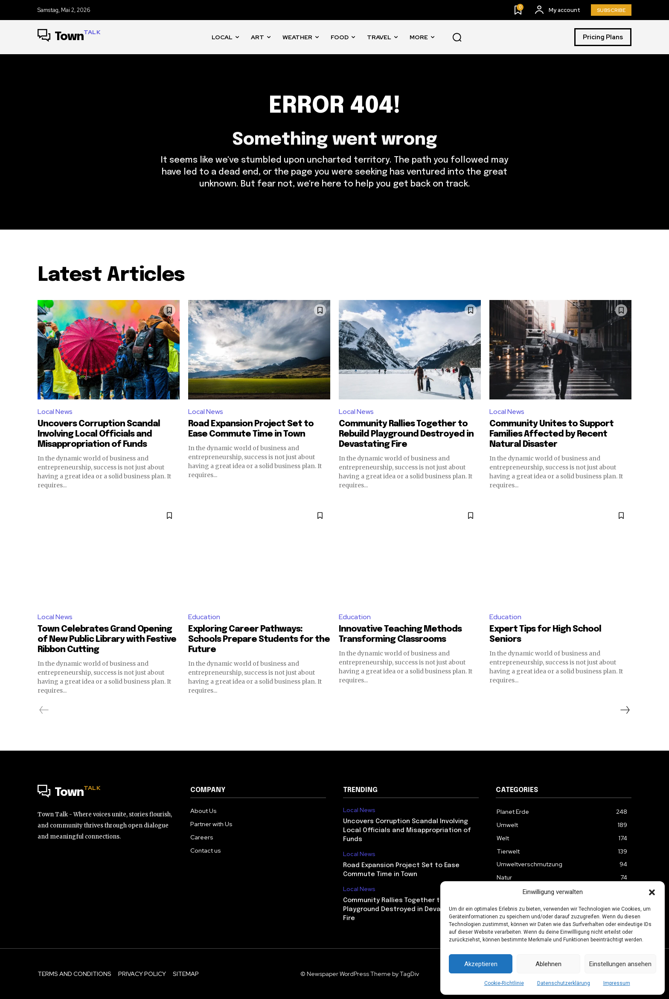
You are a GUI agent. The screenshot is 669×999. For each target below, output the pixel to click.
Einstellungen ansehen (620, 964)
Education (204, 616)
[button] (652, 892)
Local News (55, 411)
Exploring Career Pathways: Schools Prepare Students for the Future (259, 639)
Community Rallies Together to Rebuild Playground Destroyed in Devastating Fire (406, 434)
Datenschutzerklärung (563, 983)
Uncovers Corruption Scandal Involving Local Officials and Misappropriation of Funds (99, 434)
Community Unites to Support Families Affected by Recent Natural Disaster (551, 434)
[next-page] (624, 710)
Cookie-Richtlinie (504, 983)
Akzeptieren (480, 964)
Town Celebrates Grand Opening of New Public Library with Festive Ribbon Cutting (107, 639)
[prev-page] (44, 710)
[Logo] (69, 37)
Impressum (616, 983)
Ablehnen (548, 964)
